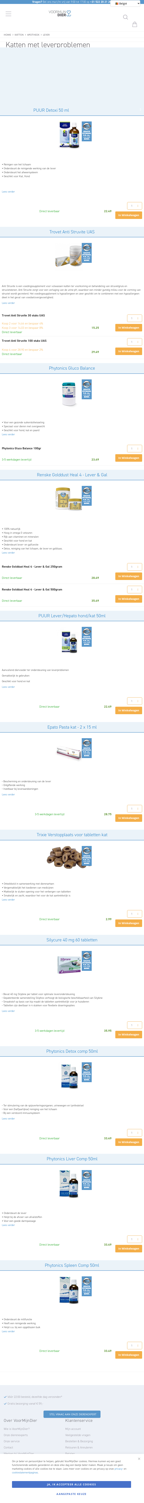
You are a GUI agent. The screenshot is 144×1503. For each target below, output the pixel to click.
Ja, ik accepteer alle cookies (71, 1484)
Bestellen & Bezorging (79, 1441)
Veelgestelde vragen (77, 1435)
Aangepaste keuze (71, 1494)
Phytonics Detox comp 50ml (72, 1051)
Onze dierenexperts (16, 1435)
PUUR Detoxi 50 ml (51, 110)
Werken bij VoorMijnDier (19, 1454)
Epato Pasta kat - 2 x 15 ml (72, 727)
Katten (19, 34)
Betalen (70, 1454)
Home (7, 34)
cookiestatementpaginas (25, 1472)
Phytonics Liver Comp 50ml (72, 1159)
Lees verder (8, 191)
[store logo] (59, 14)
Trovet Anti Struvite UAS (72, 232)
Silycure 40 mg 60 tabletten (72, 940)
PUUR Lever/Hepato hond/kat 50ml (72, 616)
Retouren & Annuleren (79, 1447)
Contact (8, 1447)
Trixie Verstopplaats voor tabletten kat (72, 835)
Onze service (12, 1441)
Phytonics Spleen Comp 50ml (72, 1265)
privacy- (119, 1469)
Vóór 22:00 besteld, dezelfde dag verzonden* (35, 1397)
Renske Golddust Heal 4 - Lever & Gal (72, 475)
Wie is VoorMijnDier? (17, 1429)
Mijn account (73, 1429)
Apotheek (33, 34)
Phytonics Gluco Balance (72, 368)
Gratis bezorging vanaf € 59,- (25, 1404)
